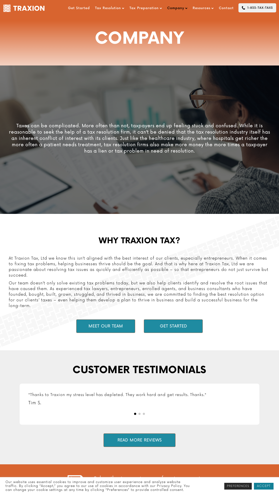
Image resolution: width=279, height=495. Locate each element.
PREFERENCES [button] (238, 486)
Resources (201, 8)
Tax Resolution (108, 8)
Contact (226, 8)
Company (175, 8)
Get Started (79, 8)
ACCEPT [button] (263, 486)
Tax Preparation (144, 8)
